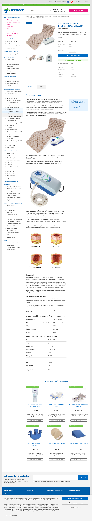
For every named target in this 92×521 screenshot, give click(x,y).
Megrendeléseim (7, 493)
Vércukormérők (10, 173)
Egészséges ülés (11, 245)
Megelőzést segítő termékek (14, 116)
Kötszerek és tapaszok (12, 228)
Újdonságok (13, 4)
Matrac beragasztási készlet (57, 443)
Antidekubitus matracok (13, 111)
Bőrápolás (9, 79)
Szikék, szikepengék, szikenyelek (12, 235)
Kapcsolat (49, 493)
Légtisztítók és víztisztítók (13, 166)
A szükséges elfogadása (75, 503)
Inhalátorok (9, 162)
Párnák (8, 134)
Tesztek (9, 24)
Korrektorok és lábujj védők (13, 193)
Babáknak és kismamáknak (13, 243)
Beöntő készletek (11, 205)
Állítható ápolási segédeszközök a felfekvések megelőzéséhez (14, 92)
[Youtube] (72, 2)
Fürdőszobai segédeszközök (14, 118)
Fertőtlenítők (10, 217)
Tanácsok (36, 4)
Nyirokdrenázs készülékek (13, 64)
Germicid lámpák (11, 31)
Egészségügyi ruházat (12, 210)
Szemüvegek (10, 138)
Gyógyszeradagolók (11, 120)
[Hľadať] (50, 10)
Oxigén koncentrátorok (12, 33)
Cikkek (41, 86)
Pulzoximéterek (10, 35)
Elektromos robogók (12, 28)
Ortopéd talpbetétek (11, 195)
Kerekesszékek (10, 125)
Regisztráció (85, 1)
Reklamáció (44, 4)
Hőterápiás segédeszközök (13, 160)
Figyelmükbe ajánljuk (73, 493)
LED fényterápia (11, 48)
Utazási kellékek (11, 249)
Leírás (30, 86)
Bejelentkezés (78, 1)
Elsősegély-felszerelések (13, 102)
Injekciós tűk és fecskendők (13, 221)
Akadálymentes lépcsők (12, 54)
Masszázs (9, 62)
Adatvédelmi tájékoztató (64, 481)
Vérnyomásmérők (11, 175)
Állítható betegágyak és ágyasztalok (12, 94)
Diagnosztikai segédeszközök (14, 208)
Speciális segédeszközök (13, 136)
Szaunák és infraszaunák (13, 68)
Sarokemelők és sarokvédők (13, 197)
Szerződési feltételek (30, 493)
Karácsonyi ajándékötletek (13, 22)
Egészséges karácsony (12, 20)
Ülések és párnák (12, 114)
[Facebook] (68, 2)
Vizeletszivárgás (11, 147)
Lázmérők (9, 164)
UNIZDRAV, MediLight (12, 41)
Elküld (83, 477)
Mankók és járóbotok (12, 129)
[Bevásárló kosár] (78, 10)
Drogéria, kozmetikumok (13, 81)
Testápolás (9, 85)
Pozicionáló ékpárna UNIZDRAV (79, 443)
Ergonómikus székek (12, 214)
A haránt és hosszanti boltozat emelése (14, 187)
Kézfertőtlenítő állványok (13, 226)
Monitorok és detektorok (12, 169)
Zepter (8, 43)
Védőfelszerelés (11, 145)
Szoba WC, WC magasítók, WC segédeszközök (14, 141)
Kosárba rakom (73, 55)
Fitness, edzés (10, 59)
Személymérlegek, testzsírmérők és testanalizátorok (15, 71)
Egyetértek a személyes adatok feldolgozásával (51, 481)
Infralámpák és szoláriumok (13, 46)
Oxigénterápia (10, 171)
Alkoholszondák (10, 153)
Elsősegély (9, 212)
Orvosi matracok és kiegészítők (14, 132)
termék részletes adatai (35, 420)
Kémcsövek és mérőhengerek (14, 223)
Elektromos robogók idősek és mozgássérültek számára (14, 101)
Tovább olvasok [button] (11, 515)
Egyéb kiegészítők (11, 73)
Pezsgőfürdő (10, 66)
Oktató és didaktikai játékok (13, 247)
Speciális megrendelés (56, 4)
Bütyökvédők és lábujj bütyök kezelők (14, 189)
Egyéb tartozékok (11, 178)
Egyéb (8, 200)
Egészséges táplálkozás (13, 83)
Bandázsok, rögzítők (12, 98)
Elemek (9, 155)
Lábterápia (9, 127)
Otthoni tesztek (10, 143)
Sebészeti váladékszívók (13, 232)
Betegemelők (10, 105)
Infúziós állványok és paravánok (14, 219)
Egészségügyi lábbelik (12, 191)
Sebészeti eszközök (11, 230)
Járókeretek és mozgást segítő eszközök (14, 123)
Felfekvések (10, 109)
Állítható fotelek (10, 26)
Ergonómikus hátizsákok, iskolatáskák (13, 107)
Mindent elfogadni (75, 498)
